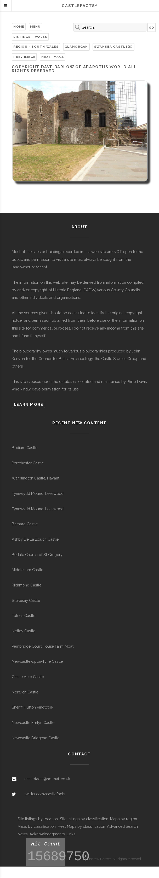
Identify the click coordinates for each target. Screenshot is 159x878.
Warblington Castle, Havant (35, 478)
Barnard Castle (25, 524)
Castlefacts (79, 5)
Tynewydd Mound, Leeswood (38, 493)
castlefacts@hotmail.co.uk (47, 778)
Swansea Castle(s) (113, 46)
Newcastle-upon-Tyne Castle (37, 661)
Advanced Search (122, 826)
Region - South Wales (36, 46)
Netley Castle (23, 631)
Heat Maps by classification (81, 826)
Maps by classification (37, 826)
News (22, 834)
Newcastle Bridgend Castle (35, 738)
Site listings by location (38, 819)
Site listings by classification (84, 819)
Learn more (28, 404)
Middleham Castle (27, 569)
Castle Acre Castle (28, 676)
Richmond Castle (26, 585)
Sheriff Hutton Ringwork (32, 707)
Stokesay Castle (26, 600)
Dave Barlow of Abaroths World (84, 67)
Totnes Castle (23, 615)
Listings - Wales (30, 37)
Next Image (52, 57)
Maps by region (123, 819)
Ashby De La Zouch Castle (35, 539)
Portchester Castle (28, 463)
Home (18, 26)
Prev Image (24, 57)
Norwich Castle (25, 692)
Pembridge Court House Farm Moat (42, 646)
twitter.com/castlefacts (44, 794)
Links (70, 834)
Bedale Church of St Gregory (37, 554)
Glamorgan (76, 46)
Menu (35, 26)
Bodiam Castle (24, 447)
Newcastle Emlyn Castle (33, 722)
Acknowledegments (47, 834)
